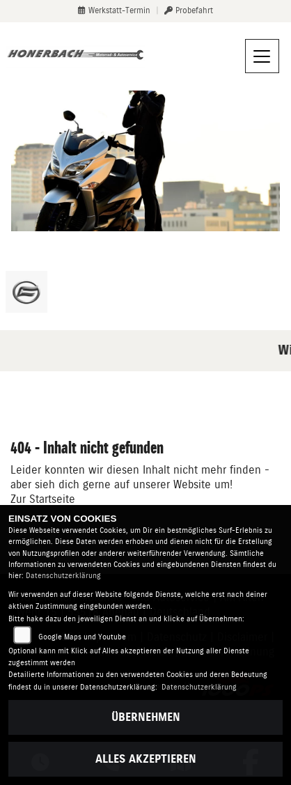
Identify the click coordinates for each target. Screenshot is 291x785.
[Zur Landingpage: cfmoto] (26, 292)
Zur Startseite (42, 499)
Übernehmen (145, 717)
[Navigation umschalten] (262, 56)
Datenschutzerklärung (63, 575)
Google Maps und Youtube (82, 637)
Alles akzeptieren (145, 758)
